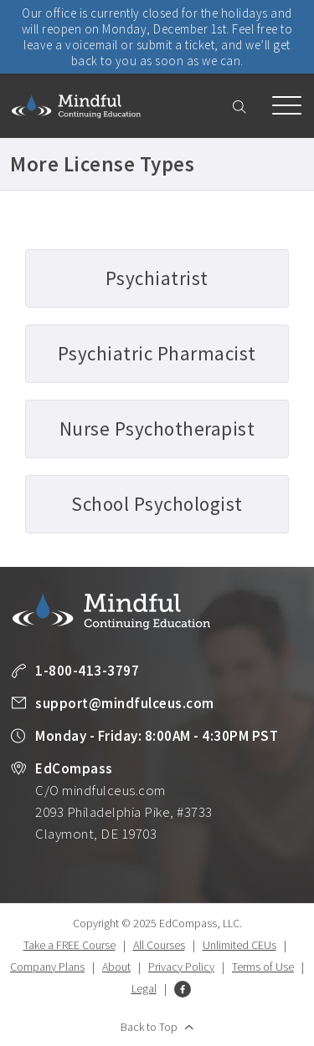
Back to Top (149, 1026)
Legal (144, 988)
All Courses (159, 944)
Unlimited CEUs (239, 944)
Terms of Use (263, 966)
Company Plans (47, 966)
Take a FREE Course (69, 944)
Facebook (182, 989)
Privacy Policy (181, 966)
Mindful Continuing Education (76, 106)
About (116, 966)
